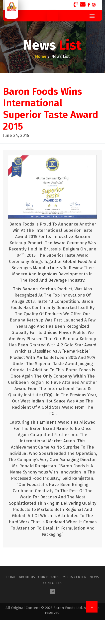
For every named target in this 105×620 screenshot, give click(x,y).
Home (11, 577)
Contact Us (52, 583)
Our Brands (48, 577)
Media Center (74, 577)
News (94, 577)
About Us (27, 577)
